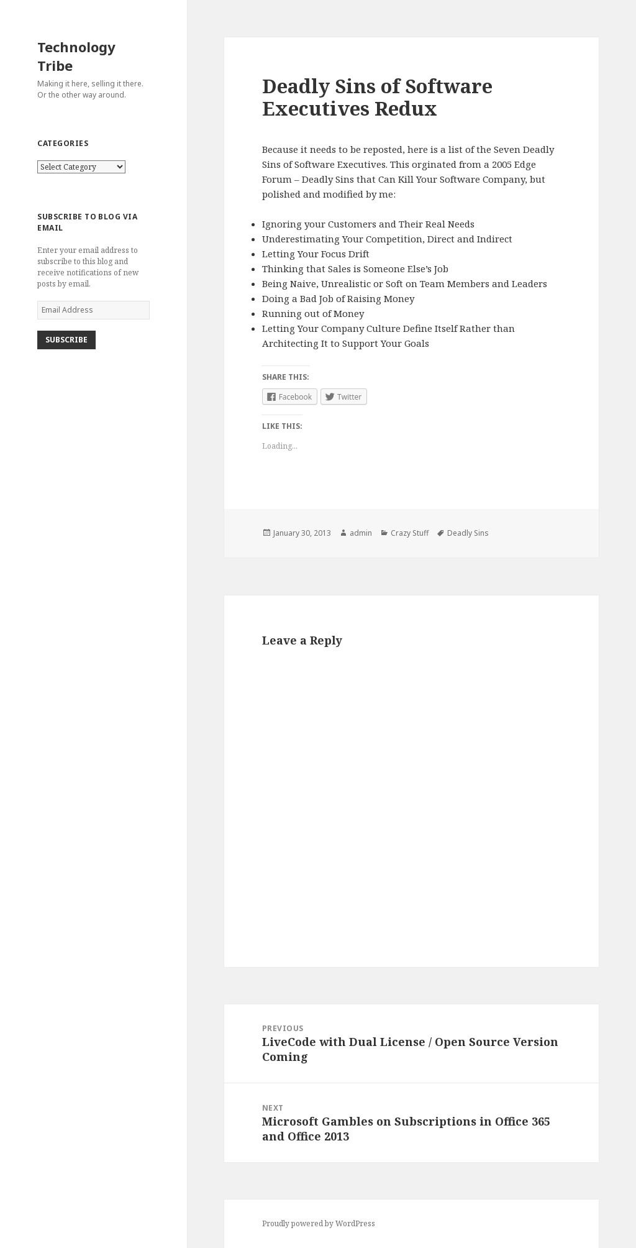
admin (361, 533)
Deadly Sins (468, 533)
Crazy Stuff (410, 533)
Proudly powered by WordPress (318, 1223)
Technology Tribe (76, 56)
